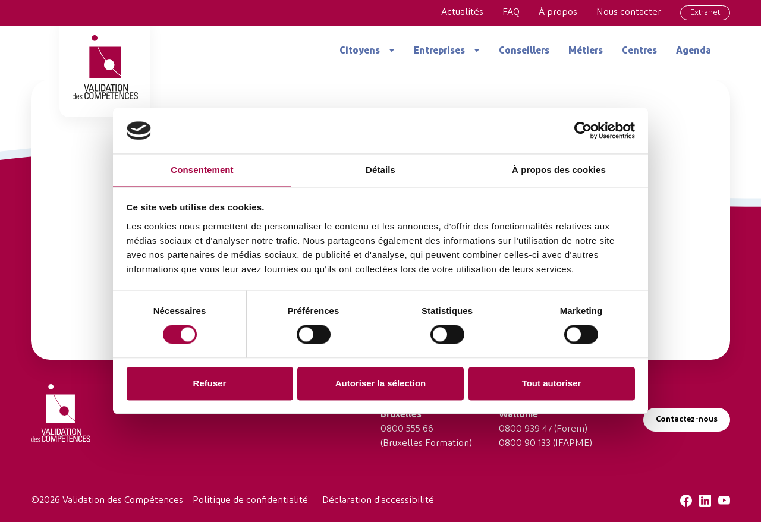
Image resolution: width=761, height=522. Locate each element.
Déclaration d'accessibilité (378, 500)
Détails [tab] (380, 170)
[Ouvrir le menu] (387, 50)
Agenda (693, 51)
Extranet (705, 12)
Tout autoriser (551, 383)
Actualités (462, 12)
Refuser (210, 383)
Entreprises (439, 51)
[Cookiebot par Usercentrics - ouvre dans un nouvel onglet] (583, 131)
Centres (639, 51)
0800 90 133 (525, 443)
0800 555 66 (406, 429)
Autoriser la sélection (380, 383)
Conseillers (524, 51)
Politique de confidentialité (250, 500)
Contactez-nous (687, 419)
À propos (558, 12)
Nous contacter (628, 12)
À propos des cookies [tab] (559, 170)
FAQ (511, 12)
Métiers (585, 51)
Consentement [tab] (202, 170)
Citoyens (359, 51)
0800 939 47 (525, 429)
